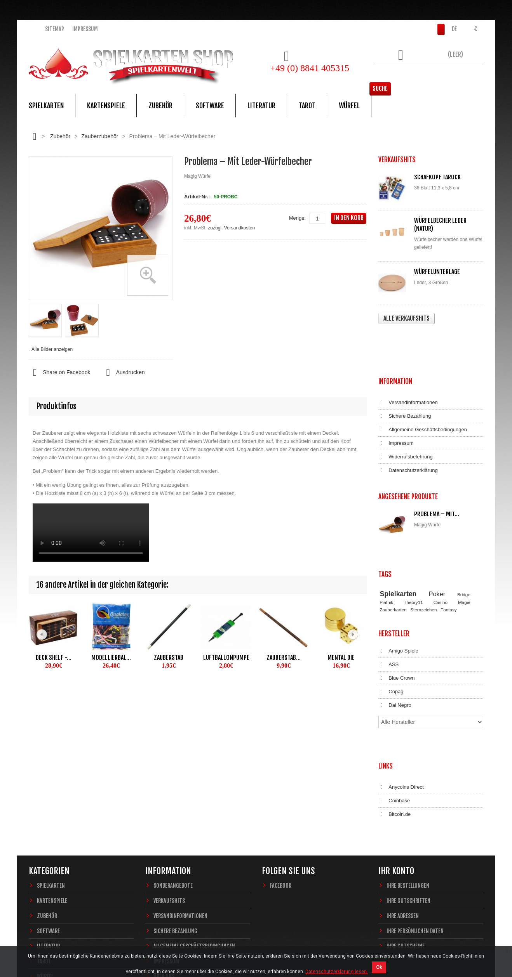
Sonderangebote (173, 772)
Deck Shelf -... (53, 657)
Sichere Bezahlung (404, 370)
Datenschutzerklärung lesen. (336, 971)
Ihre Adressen (403, 802)
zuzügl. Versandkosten (231, 228)
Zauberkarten (393, 535)
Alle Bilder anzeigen (52, 349)
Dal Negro (394, 624)
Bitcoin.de (394, 708)
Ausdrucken (123, 372)
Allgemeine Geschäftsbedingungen (422, 383)
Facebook (280, 772)
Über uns (163, 862)
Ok (379, 967)
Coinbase (394, 695)
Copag (391, 611)
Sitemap (54, 29)
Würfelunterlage (437, 272)
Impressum (85, 29)
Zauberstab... (283, 657)
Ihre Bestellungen (408, 772)
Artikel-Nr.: (197, 197)
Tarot (307, 105)
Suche (471, 76)
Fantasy (449, 535)
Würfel (349, 105)
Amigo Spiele (398, 570)
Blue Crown (396, 597)
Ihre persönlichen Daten (415, 817)
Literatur (261, 105)
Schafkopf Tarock (437, 177)
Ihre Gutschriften (408, 787)
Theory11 (413, 528)
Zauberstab (168, 657)
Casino (441, 528)
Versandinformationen (408, 356)
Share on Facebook (59, 372)
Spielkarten (46, 105)
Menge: (297, 218)
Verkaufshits (169, 787)
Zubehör (160, 105)
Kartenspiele (106, 105)
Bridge (463, 520)
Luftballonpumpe (226, 657)
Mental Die (341, 657)
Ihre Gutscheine (406, 832)
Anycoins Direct (401, 681)
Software (210, 105)
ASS (388, 584)
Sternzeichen (423, 535)
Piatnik (386, 528)
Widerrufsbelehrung (405, 411)
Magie (464, 528)
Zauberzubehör (99, 136)
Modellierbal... (111, 657)
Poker (437, 520)
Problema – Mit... (436, 460)
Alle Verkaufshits (406, 318)
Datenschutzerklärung (408, 424)
